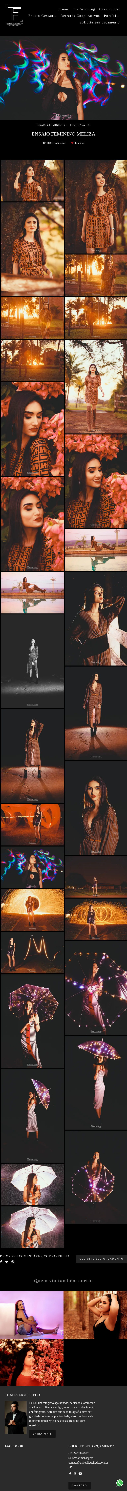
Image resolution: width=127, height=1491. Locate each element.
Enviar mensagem (82, 1457)
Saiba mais (42, 1433)
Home (64, 9)
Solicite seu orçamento (100, 22)
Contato (79, 1485)
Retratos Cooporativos (80, 16)
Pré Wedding (84, 9)
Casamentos (109, 9)
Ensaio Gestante (42, 16)
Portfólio (112, 16)
